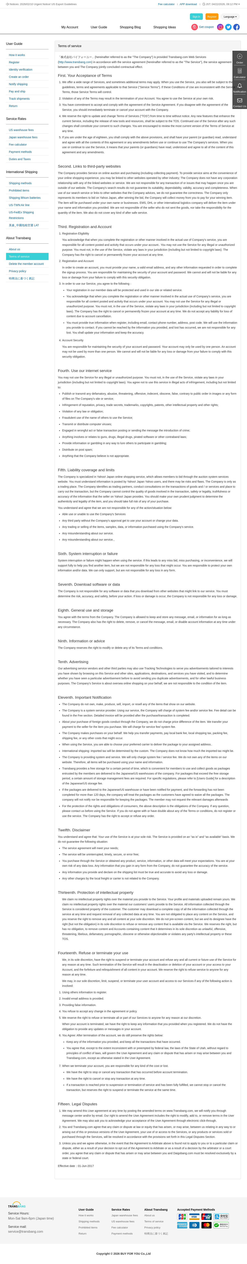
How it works (17, 55)
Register (212, 16)
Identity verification (20, 69)
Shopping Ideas (164, 27)
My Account (69, 27)
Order (239, 62)
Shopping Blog (130, 27)
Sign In (196, 16)
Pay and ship (17, 91)
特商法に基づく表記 (21, 278)
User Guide (99, 27)
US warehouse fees (21, 130)
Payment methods (20, 151)
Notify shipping (18, 84)
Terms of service (19, 256)
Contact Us (239, 106)
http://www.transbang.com (75, 62)
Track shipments (19, 98)
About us (14, 249)
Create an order (19, 76)
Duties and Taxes (20, 159)
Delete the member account (26, 263)
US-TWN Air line (19, 205)
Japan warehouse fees (23, 137)
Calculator (240, 77)
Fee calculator (166, 4)
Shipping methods (20, 183)
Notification (239, 91)
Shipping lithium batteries (24, 197)
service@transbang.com (25, 1231)
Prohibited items (19, 190)
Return (13, 106)
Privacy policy (17, 271)
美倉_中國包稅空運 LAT (24, 225)
